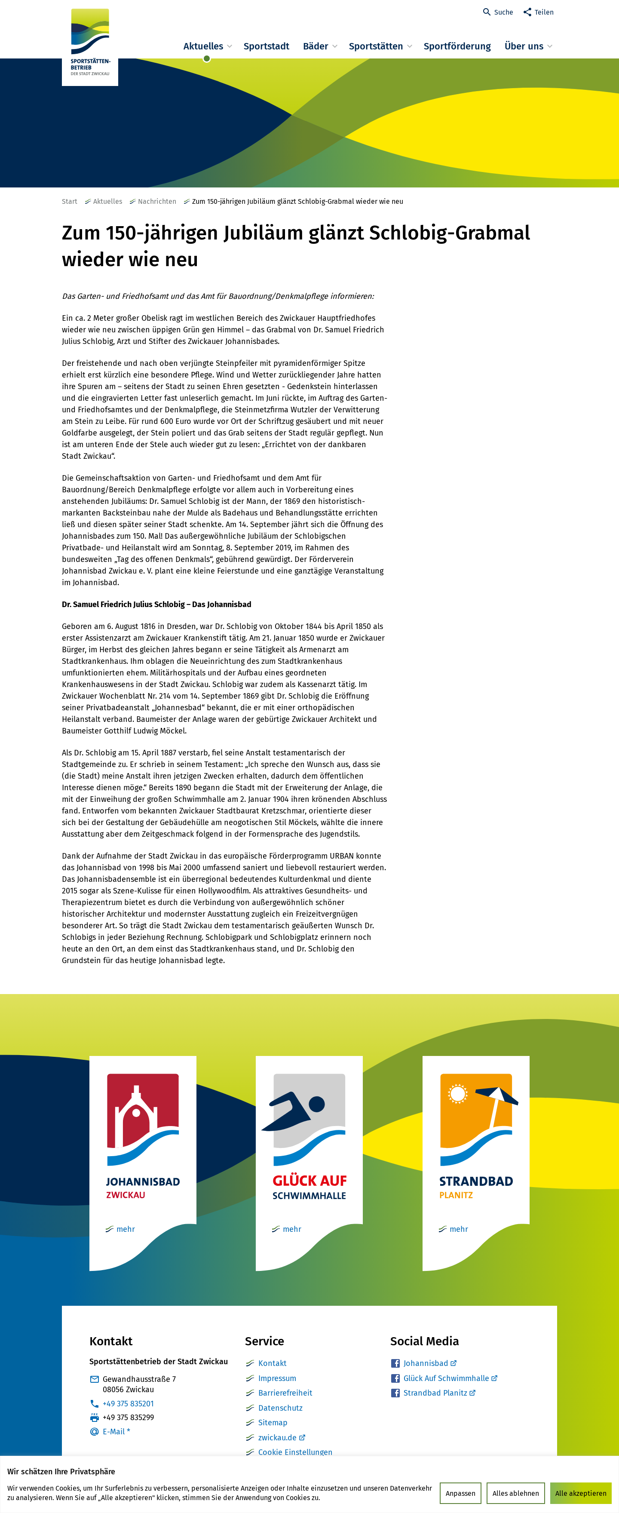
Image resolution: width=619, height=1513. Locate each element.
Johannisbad (430, 1363)
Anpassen (460, 1493)
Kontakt (272, 1363)
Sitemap (273, 1422)
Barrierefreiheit (285, 1393)
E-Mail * (116, 1431)
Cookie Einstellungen (295, 1452)
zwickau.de (277, 1437)
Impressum (277, 1378)
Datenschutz (280, 1408)
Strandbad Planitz (439, 1393)
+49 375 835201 (128, 1404)
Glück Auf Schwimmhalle (450, 1378)
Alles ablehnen (516, 1493)
